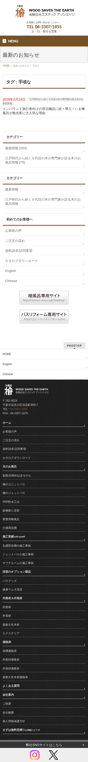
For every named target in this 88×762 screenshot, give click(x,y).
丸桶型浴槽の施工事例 (17, 545)
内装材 (7, 607)
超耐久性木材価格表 (15, 677)
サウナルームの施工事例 (18, 563)
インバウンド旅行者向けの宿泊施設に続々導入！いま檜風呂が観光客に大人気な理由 (44, 111)
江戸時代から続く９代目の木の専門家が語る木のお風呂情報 (43, 201)
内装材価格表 (11, 659)
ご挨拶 (7, 703)
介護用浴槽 (10, 528)
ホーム (7, 422)
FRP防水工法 (11, 502)
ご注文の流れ (15, 241)
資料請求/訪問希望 (18, 251)
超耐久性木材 (11, 624)
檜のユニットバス (14, 484)
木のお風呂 (11, 466)
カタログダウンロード (21, 261)
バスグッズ (10, 581)
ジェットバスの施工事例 (18, 554)
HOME (6, 65)
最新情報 (11, 189)
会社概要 (8, 712)
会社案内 (9, 694)
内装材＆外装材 (13, 598)
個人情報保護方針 (14, 721)
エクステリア (11, 633)
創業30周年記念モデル (17, 475)
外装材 (7, 615)
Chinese (11, 281)
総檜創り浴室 (11, 510)
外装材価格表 (11, 668)
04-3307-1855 (19, 409)
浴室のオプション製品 (17, 571)
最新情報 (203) (16, 148)
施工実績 (14, 536)
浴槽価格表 (10, 651)
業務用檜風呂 (11, 519)
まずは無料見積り (21, 730)
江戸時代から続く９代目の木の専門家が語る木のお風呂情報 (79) (43, 160)
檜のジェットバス (14, 493)
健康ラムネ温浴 (12, 589)
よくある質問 (11, 685)
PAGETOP (74, 345)
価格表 (7, 642)
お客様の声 (13, 230)
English (10, 271)
